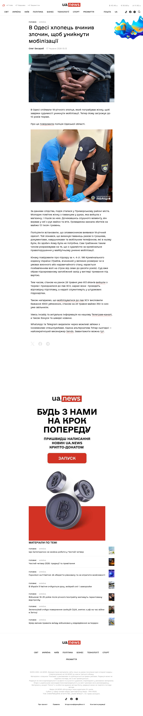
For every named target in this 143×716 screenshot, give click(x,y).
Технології (63, 12)
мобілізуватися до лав (70, 300)
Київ (27, 12)
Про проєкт (43, 704)
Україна (16, 12)
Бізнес (50, 12)
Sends (69, 331)
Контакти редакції (97, 704)
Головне (32, 22)
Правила (56, 704)
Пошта (107, 12)
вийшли (101, 282)
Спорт (76, 12)
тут (102, 331)
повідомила (47, 124)
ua (116, 12)
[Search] (139, 11)
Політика (38, 12)
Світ (6, 12)
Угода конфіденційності (75, 704)
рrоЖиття (88, 12)
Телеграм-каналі (102, 314)
